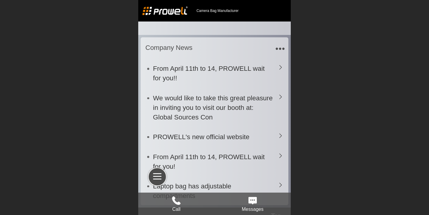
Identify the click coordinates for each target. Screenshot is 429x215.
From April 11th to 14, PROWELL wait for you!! (209, 73)
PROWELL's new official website (201, 137)
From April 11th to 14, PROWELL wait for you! (209, 161)
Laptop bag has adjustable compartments (192, 190)
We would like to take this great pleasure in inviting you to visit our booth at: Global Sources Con (213, 107)
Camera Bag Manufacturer (217, 11)
